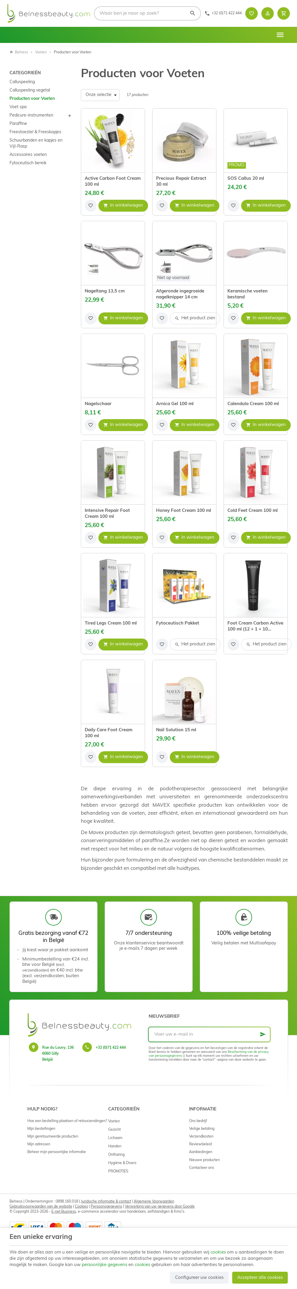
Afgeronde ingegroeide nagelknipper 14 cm (180, 294)
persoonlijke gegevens (104, 1265)
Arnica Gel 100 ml (175, 404)
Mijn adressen (38, 1144)
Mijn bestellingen (41, 1129)
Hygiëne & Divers (122, 1163)
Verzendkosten (201, 1136)
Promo (236, 165)
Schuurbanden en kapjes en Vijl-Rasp (36, 143)
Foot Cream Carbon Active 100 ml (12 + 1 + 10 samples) (255, 627)
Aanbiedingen (200, 1152)
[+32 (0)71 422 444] (223, 13)
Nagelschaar (98, 404)
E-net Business (63, 1212)
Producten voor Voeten (32, 99)
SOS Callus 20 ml (245, 178)
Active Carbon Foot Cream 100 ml (113, 181)
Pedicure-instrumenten (31, 115)
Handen (114, 1146)
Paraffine (18, 124)
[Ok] (263, 1034)
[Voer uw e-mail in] (209, 1034)
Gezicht (114, 1130)
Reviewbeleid (200, 1144)
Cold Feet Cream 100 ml (252, 511)
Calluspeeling (22, 82)
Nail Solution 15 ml (176, 730)
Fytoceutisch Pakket (177, 623)
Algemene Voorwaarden (154, 1201)
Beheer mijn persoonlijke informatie (56, 1152)
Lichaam (115, 1138)
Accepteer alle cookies (260, 1278)
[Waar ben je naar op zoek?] (147, 13)
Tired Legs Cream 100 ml (111, 623)
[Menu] (280, 35)
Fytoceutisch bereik (28, 163)
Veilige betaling (201, 1129)
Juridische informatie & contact (106, 1201)
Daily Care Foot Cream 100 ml (108, 733)
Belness (19, 52)
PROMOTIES (118, 1171)
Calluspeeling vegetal (30, 90)
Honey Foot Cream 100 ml (183, 511)
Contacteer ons (201, 1168)
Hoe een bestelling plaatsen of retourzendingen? (67, 1121)
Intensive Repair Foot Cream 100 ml (107, 514)
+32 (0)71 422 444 (111, 1048)
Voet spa (18, 107)
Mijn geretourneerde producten (52, 1136)
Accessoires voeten (28, 155)
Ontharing (116, 1155)
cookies (218, 1252)
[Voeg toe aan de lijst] (91, 206)
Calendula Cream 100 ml (253, 404)
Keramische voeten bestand (247, 294)
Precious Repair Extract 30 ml (181, 181)
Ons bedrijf (198, 1121)
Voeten (41, 52)
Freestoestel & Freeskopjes (35, 132)
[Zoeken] (192, 13)
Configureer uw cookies (199, 1278)
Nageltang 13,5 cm (105, 291)
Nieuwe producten (204, 1160)
